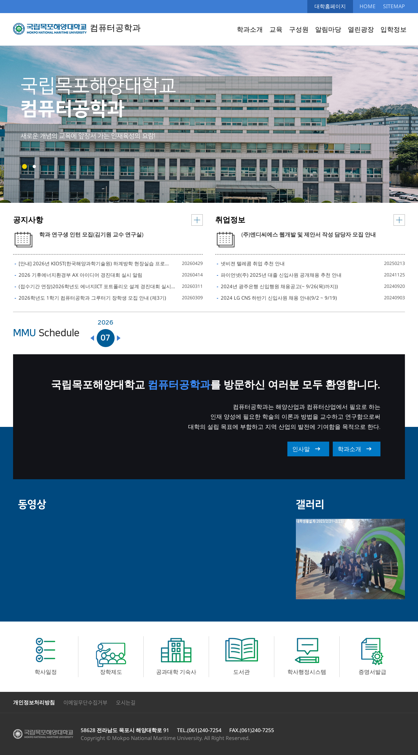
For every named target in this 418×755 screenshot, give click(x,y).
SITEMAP (394, 6)
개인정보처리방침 (34, 702)
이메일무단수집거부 (85, 702)
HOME (368, 6)
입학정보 (393, 29)
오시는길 (126, 702)
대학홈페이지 (330, 6)
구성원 (299, 29)
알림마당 (328, 29)
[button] (24, 166)
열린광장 (361, 29)
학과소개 (250, 29)
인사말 (301, 449)
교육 (275, 29)
